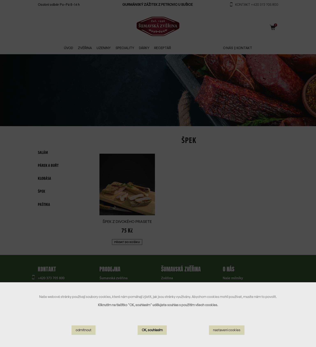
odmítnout (83, 333)
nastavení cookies (226, 333)
